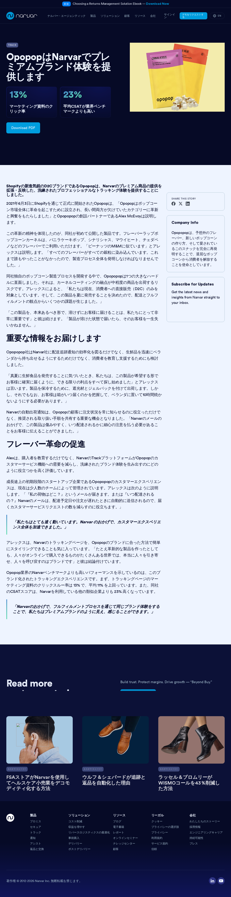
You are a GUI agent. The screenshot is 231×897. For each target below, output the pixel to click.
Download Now (157, 3)
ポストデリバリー (79, 849)
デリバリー (75, 843)
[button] (47, 816)
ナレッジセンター (124, 843)
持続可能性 (196, 838)
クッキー (156, 821)
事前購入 (73, 838)
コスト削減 (75, 821)
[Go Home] (10, 832)
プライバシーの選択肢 (165, 827)
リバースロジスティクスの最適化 (89, 832)
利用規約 (156, 838)
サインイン (169, 16)
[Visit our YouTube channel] (221, 880)
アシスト (35, 843)
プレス (194, 843)
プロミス (35, 821)
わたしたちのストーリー (205, 821)
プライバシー (159, 832)
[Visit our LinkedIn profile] (212, 880)
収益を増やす (76, 827)
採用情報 (195, 827)
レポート (118, 832)
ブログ (117, 821)
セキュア (35, 827)
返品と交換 (37, 849)
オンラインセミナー (125, 838)
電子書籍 (118, 827)
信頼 (154, 849)
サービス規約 (159, 843)
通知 (33, 838)
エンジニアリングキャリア (206, 832)
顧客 (116, 849)
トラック (35, 832)
